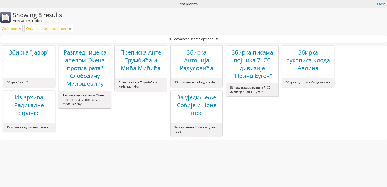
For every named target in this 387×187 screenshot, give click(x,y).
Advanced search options (193, 39)
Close (381, 4)
